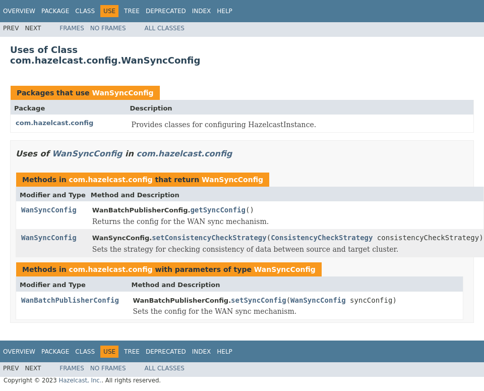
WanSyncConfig (122, 93)
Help (224, 11)
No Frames (108, 28)
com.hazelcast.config (54, 123)
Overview (19, 11)
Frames (71, 28)
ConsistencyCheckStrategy (322, 238)
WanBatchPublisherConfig (70, 300)
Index (201, 11)
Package (55, 11)
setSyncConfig (258, 300)
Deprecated (166, 11)
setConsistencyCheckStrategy (209, 238)
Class (85, 11)
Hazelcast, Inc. (79, 380)
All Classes (165, 28)
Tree (132, 11)
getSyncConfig (218, 210)
